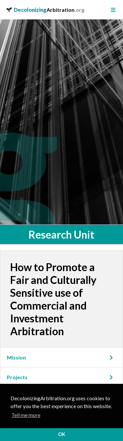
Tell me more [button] (25, 415)
